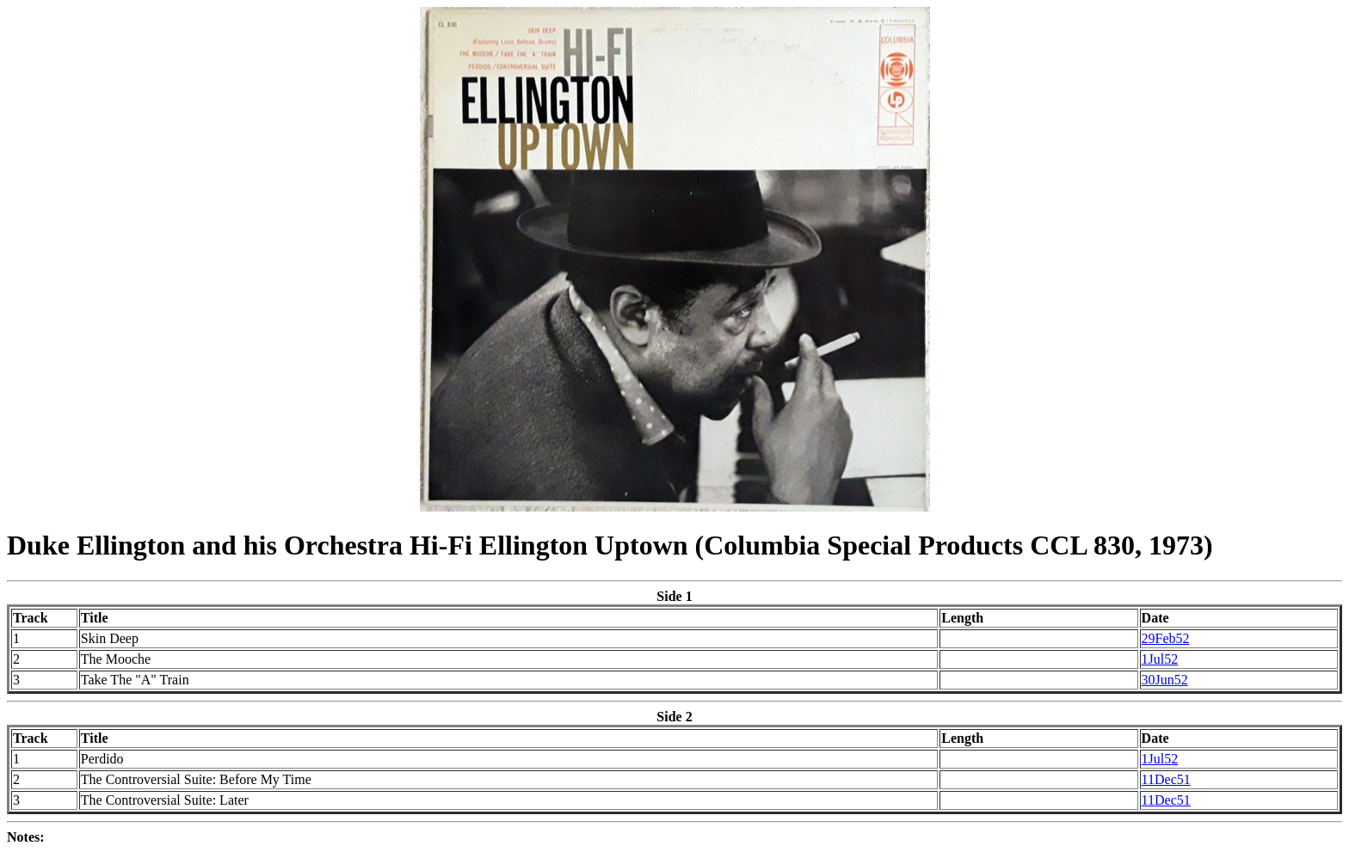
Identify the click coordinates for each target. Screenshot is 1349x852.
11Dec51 (1166, 779)
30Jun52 (1165, 679)
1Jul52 (1160, 659)
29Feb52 (1166, 638)
